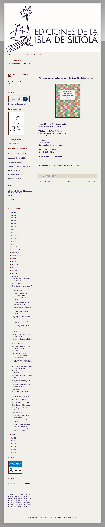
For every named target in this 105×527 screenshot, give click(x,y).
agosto (14, 258)
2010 (12, 450)
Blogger (74, 517)
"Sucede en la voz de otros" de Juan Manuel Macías (21, 429)
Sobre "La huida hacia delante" (21, 402)
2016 (12, 241)
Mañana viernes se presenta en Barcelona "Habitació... (21, 279)
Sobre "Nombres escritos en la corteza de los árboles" (21, 347)
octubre (14, 253)
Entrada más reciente (45, 181)
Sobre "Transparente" (18, 283)
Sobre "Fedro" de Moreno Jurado (21, 405)
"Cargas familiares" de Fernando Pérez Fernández (21, 308)
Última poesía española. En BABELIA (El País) (20, 294)
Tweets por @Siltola (14, 143)
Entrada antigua (91, 181)
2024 (12, 218)
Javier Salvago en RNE (18, 389)
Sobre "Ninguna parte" (18, 351)
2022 (12, 224)
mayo (14, 267)
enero (14, 434)
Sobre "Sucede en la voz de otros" (22, 286)
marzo (14, 273)
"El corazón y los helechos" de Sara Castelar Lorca (21, 303)
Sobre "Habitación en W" (19, 399)
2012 (12, 444)
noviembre (15, 250)
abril (13, 270)
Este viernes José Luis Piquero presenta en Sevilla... (21, 385)
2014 (12, 438)
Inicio (69, 181)
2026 (12, 212)
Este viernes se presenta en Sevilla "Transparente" (22, 289)
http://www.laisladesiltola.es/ (16, 174)
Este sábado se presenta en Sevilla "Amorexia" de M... (22, 367)
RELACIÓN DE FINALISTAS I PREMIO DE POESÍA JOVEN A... (22, 361)
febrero (14, 276)
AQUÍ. (10, 84)
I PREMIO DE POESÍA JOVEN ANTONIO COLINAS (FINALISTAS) (21, 355)
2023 (12, 221)
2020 (12, 229)
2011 (12, 447)
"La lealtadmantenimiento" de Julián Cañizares (20, 416)
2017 (12, 238)
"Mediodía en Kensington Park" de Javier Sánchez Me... (21, 425)
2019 (12, 232)
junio (14, 264)
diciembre (15, 247)
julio (13, 261)
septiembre (15, 255)
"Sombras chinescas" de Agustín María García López (21, 317)
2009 (12, 452)
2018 (12, 235)
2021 (12, 227)
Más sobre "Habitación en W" (20, 396)
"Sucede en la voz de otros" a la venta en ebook (21, 335)
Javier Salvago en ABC (18, 412)
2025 (12, 215)
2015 (12, 244)
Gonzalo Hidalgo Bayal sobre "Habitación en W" (20, 393)
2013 (12, 441)
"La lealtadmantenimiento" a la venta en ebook (21, 326)
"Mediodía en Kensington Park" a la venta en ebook (22, 340)
